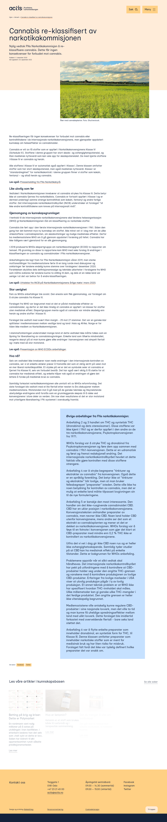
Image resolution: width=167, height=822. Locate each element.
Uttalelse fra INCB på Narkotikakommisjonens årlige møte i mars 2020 (57, 283)
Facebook (20, 665)
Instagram (129, 786)
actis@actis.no (55, 793)
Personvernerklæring (55, 810)
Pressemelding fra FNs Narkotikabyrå (40, 182)
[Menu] (150, 9)
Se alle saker (149, 682)
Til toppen (151, 810)
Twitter (28, 665)
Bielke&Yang (28, 810)
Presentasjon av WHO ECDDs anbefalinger (43, 349)
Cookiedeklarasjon (92, 810)
